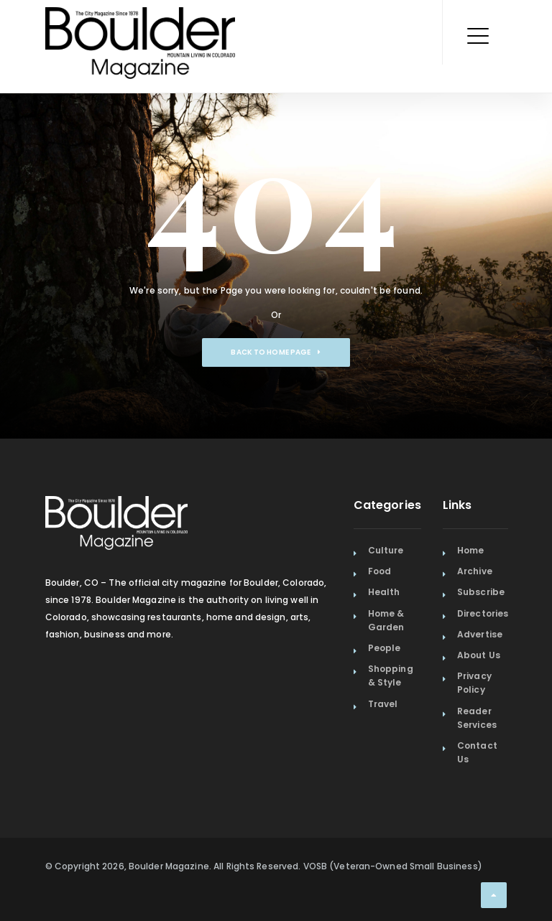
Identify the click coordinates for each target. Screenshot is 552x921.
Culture (386, 550)
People (384, 648)
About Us (478, 655)
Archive (474, 571)
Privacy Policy (474, 683)
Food (379, 571)
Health (384, 592)
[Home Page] (140, 25)
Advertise (479, 634)
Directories (482, 613)
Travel (383, 704)
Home (470, 550)
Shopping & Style (390, 675)
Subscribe (481, 592)
